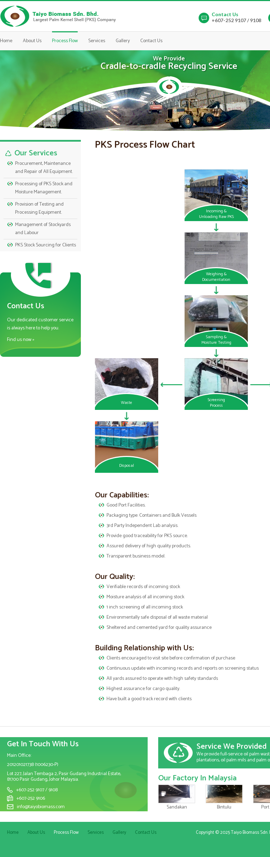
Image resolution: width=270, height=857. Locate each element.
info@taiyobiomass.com (41, 807)
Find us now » (20, 340)
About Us (32, 41)
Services (96, 41)
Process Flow (65, 41)
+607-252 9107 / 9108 (236, 20)
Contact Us (151, 41)
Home (6, 41)
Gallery (123, 41)
